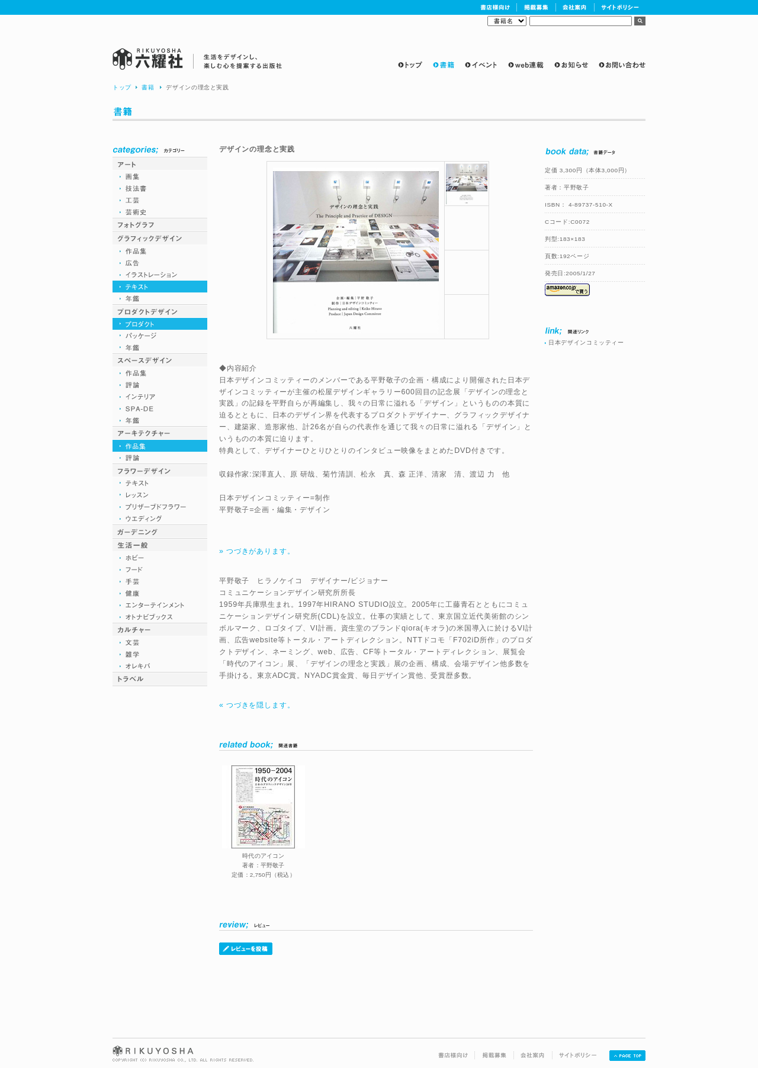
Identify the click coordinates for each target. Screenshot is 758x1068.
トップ (122, 87)
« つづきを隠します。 (256, 705)
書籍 (148, 87)
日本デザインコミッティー (586, 342)
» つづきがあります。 (256, 551)
